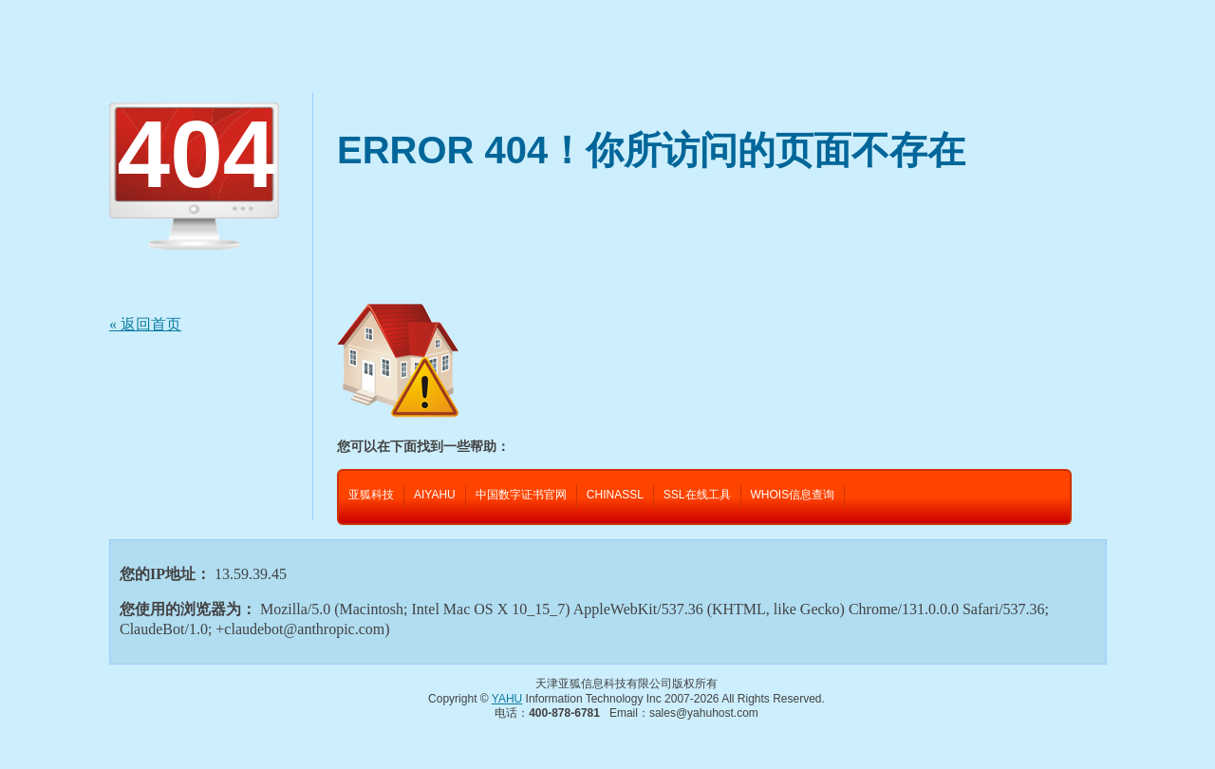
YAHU (507, 698)
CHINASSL (615, 494)
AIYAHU (435, 494)
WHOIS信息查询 (793, 494)
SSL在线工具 (697, 494)
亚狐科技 (371, 494)
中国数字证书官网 (521, 494)
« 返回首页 (145, 324)
